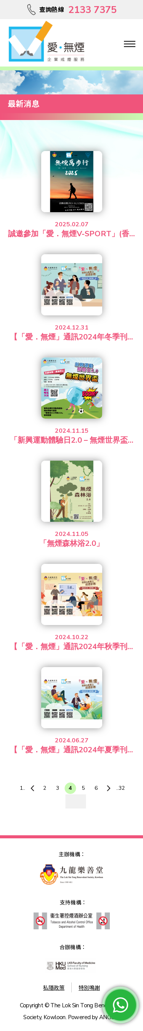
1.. (22, 788)
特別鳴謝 (89, 988)
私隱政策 (53, 988)
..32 (120, 788)
